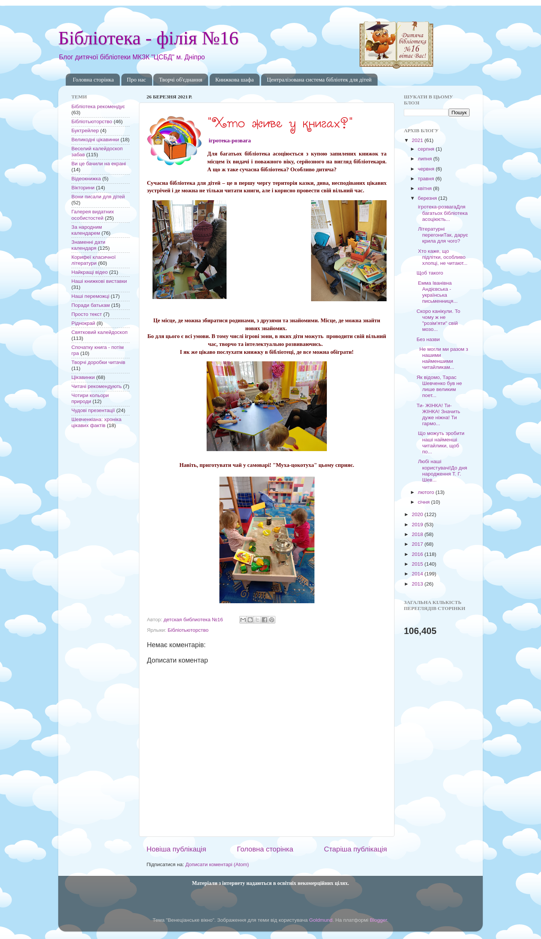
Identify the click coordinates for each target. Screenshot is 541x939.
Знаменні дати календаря (88, 245)
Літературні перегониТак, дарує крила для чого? (442, 235)
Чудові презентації (93, 410)
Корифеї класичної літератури (93, 260)
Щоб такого (430, 273)
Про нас (136, 80)
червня (427, 169)
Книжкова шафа (234, 80)
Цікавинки (83, 377)
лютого (426, 492)
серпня (427, 149)
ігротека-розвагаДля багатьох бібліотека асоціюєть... (442, 213)
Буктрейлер (85, 130)
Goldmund (320, 920)
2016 (418, 554)
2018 (418, 534)
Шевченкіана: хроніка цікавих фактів (96, 422)
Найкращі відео (89, 272)
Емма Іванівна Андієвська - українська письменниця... (437, 292)
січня (424, 502)
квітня (425, 188)
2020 (418, 514)
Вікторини (83, 187)
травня (426, 178)
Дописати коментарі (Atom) (217, 864)
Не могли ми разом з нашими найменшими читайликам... (442, 358)
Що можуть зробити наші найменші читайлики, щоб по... (440, 442)
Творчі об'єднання (180, 80)
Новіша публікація (176, 849)
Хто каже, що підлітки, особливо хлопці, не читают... (442, 257)
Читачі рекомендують (96, 386)
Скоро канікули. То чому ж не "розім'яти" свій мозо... (438, 320)
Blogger (378, 920)
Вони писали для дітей (98, 196)
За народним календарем (86, 230)
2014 (418, 574)
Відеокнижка (86, 178)
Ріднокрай (83, 323)
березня (428, 198)
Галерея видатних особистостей (92, 214)
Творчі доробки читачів (98, 362)
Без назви (428, 339)
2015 (418, 564)
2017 (418, 544)
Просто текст (86, 314)
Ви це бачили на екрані (98, 163)
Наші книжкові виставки (99, 281)
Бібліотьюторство (188, 630)
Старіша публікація (355, 849)
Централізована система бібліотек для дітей (319, 80)
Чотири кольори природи (90, 398)
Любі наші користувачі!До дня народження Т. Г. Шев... (442, 471)
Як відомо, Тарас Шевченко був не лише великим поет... (439, 386)
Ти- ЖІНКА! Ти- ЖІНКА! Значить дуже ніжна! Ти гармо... (438, 415)
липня (425, 159)
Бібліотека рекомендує (98, 106)
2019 (418, 524)
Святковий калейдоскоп (99, 332)
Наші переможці (90, 296)
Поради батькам (90, 305)
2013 (418, 584)
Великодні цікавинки (95, 139)
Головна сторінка (93, 80)
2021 (418, 140)
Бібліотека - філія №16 (148, 37)
